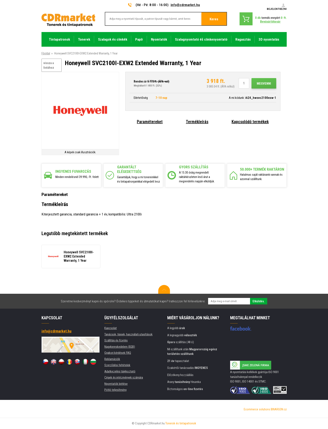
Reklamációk (112, 359)
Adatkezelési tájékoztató (119, 371)
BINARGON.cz (279, 409)
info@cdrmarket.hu (185, 5)
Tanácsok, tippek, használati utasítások (128, 334)
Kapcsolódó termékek (250, 121)
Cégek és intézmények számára (123, 377)
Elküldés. (259, 301)
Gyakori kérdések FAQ (117, 353)
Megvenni (264, 83)
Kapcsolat (110, 328)
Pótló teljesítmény (115, 390)
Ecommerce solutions (257, 409)
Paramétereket (150, 121)
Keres (214, 19)
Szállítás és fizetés (116, 340)
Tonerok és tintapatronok (180, 423)
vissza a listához (48, 65)
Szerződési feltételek (117, 365)
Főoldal (45, 53)
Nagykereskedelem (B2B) (119, 347)
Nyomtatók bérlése (116, 384)
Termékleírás (197, 121)
